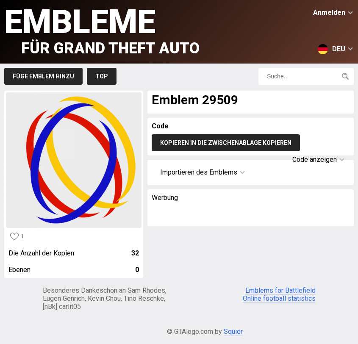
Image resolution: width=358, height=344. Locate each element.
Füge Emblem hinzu (43, 76)
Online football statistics (279, 298)
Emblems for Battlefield (280, 290)
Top (101, 76)
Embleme (102, 30)
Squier (233, 331)
